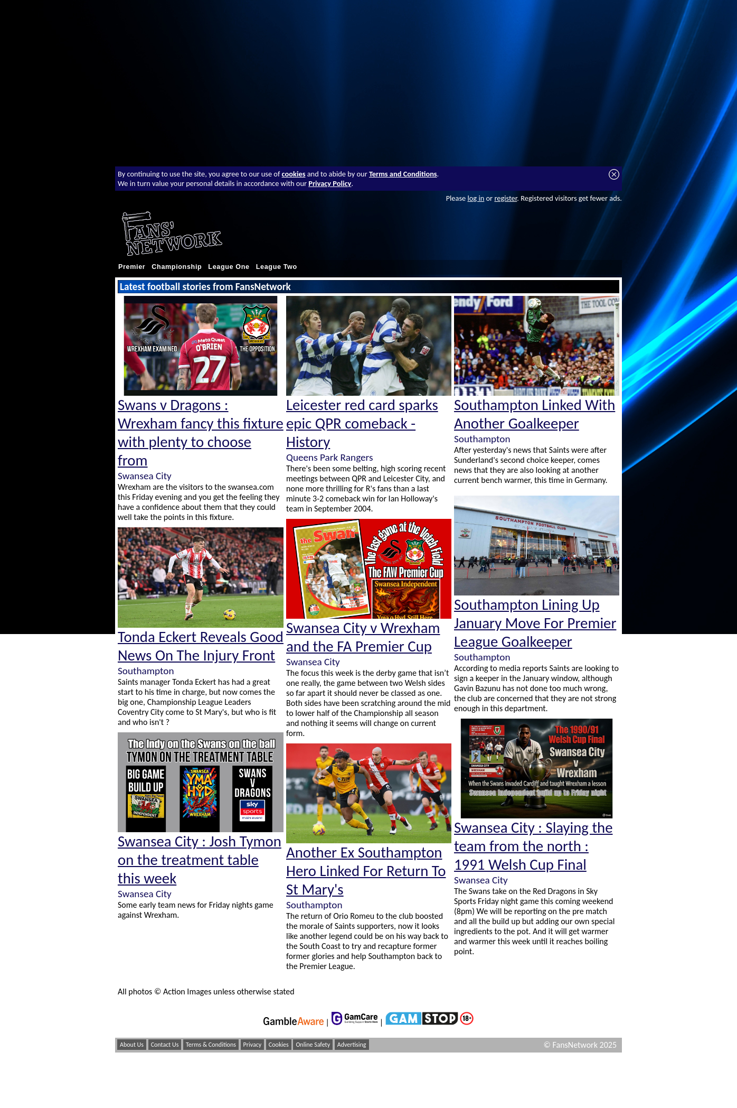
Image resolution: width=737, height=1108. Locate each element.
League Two (276, 267)
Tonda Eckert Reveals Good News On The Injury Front (201, 646)
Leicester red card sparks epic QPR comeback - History (362, 423)
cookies (294, 174)
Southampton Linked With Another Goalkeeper (534, 414)
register (505, 198)
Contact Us (165, 1044)
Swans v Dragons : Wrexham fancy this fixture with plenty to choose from (201, 433)
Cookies (279, 1044)
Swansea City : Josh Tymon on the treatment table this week (199, 860)
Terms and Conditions (403, 174)
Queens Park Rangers (329, 457)
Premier (131, 267)
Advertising (351, 1044)
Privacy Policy (329, 183)
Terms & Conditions (211, 1044)
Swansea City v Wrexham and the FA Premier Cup (363, 637)
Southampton (146, 671)
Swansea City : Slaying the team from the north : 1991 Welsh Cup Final (533, 846)
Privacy (252, 1044)
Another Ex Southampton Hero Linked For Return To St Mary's (366, 871)
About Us (132, 1044)
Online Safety (313, 1044)
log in (475, 198)
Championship (177, 267)
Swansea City (145, 476)
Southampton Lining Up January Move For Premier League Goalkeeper (535, 623)
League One (228, 267)
